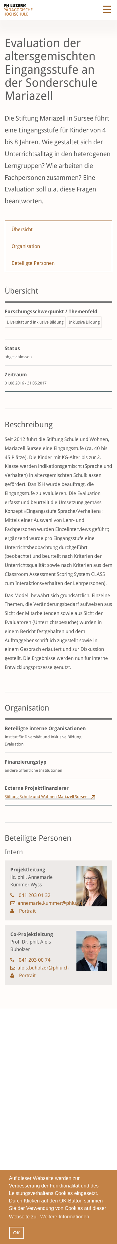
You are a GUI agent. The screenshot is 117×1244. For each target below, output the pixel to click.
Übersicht (22, 229)
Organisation (26, 246)
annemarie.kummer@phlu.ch (49, 903)
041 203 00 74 (35, 960)
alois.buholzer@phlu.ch (43, 968)
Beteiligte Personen (33, 263)
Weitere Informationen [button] (64, 1216)
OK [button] (16, 1232)
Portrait (27, 911)
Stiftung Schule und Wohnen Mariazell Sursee (46, 796)
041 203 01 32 (35, 895)
